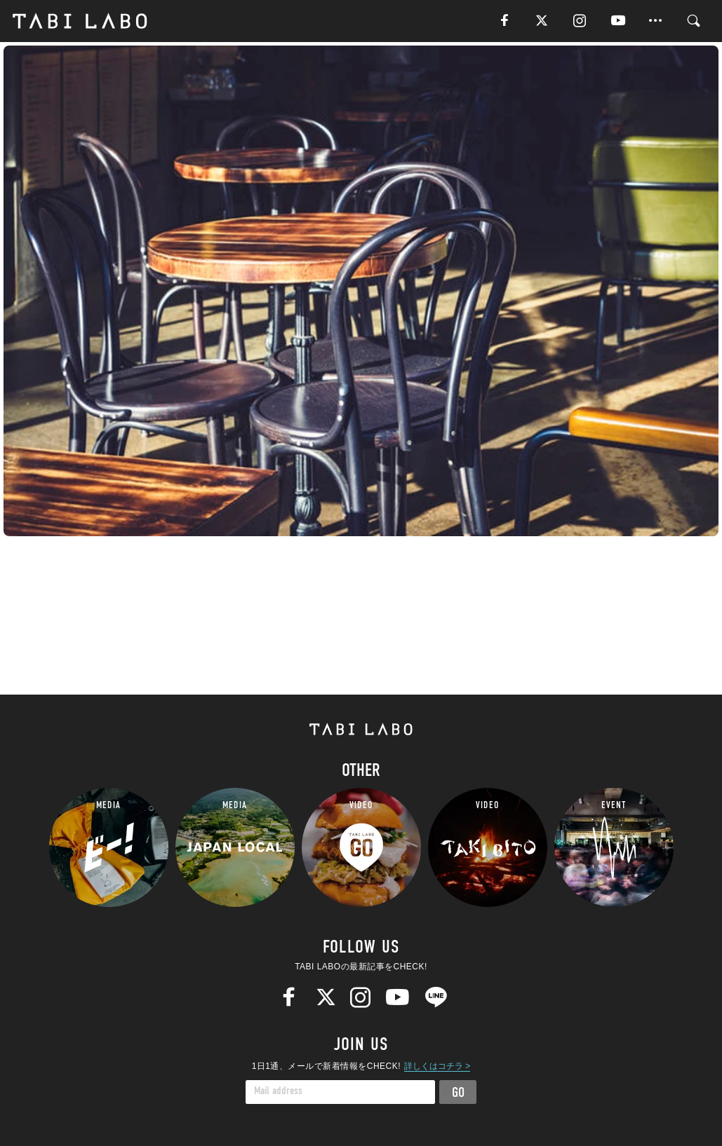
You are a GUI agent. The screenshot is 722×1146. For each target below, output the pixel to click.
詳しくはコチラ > (437, 1066)
